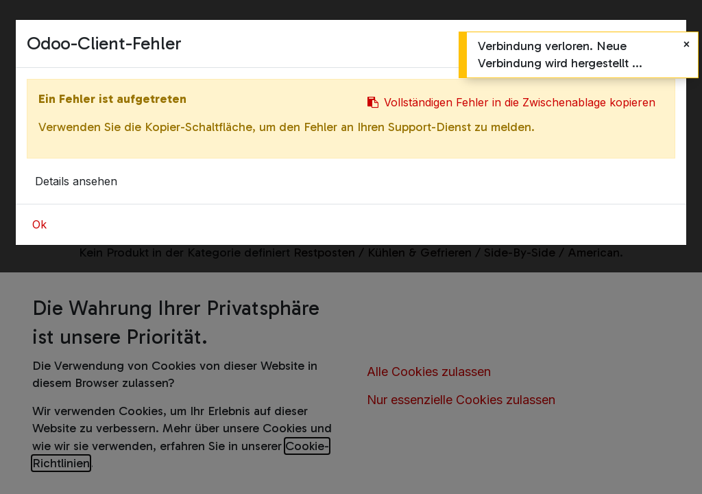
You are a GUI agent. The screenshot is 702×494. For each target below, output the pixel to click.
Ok (39, 224)
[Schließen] (686, 44)
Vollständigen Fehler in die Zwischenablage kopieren (511, 102)
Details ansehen (76, 181)
